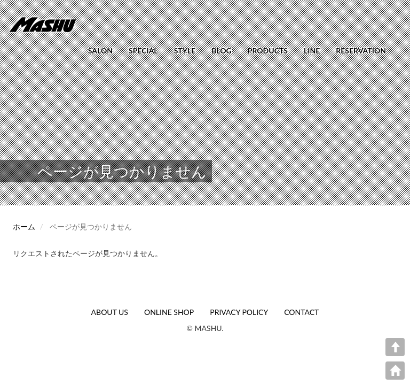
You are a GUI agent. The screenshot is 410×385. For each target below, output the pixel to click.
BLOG (221, 50)
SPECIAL (143, 50)
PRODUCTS (268, 50)
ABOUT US (109, 312)
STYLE (184, 50)
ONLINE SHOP (169, 312)
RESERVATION (361, 50)
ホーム (24, 226)
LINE (312, 50)
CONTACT (301, 312)
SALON (100, 50)
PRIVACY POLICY (239, 312)
